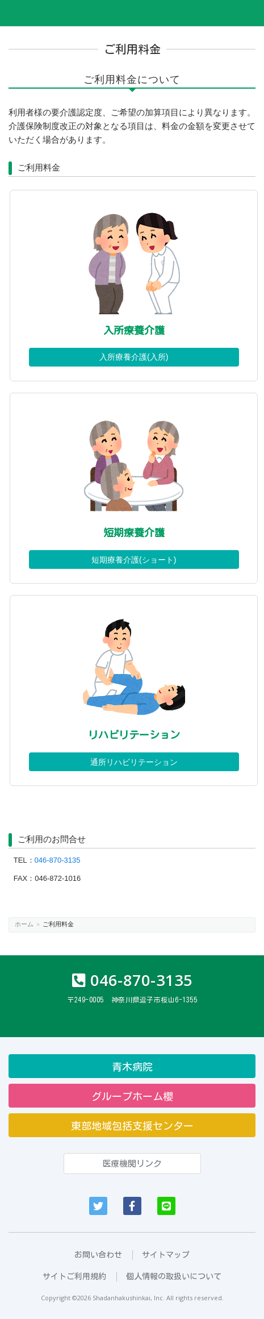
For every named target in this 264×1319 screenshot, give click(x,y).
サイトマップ (166, 1255)
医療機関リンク (132, 1163)
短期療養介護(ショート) (133, 559)
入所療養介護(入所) (133, 356)
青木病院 (132, 1067)
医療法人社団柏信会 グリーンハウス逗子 (71, 13)
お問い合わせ (98, 1255)
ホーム (24, 924)
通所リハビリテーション (134, 762)
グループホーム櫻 (132, 1096)
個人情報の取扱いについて (173, 1276)
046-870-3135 (58, 860)
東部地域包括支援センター (132, 1126)
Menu (247, 13)
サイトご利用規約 (74, 1276)
